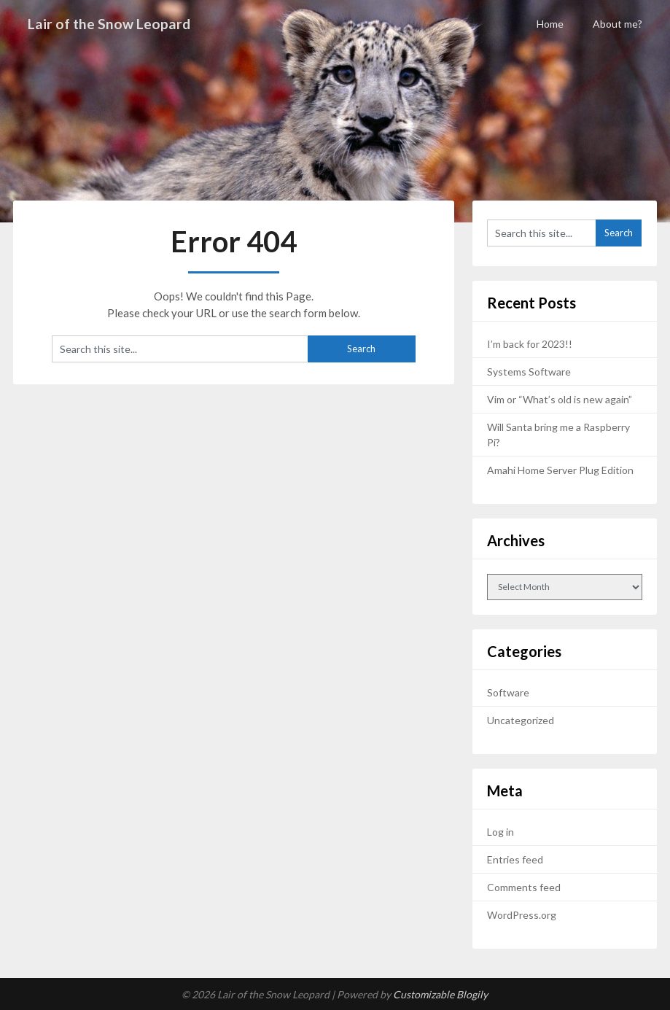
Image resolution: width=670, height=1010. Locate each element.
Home (550, 24)
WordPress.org (521, 915)
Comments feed (524, 887)
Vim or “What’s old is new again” (559, 399)
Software (508, 692)
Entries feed (515, 859)
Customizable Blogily (440, 994)
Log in (500, 832)
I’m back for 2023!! (529, 344)
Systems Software (529, 371)
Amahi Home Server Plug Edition (560, 470)
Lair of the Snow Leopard (110, 23)
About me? (617, 24)
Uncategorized (520, 720)
